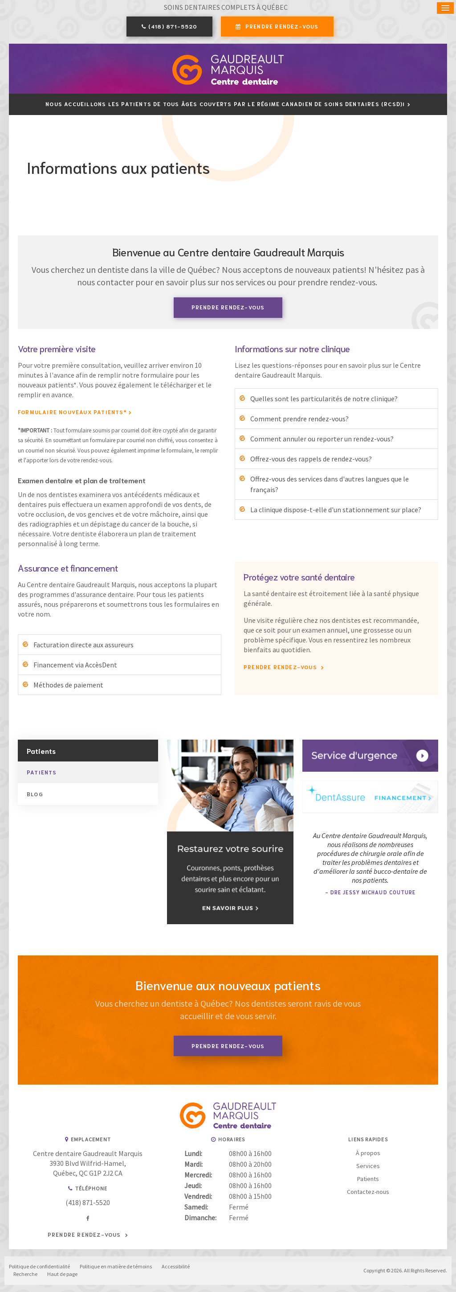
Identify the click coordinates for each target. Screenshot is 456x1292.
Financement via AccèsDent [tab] (75, 665)
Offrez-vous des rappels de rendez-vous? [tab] (311, 459)
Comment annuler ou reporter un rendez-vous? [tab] (322, 439)
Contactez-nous (368, 1193)
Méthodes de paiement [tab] (68, 685)
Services (368, 1167)
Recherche (25, 1274)
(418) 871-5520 (173, 26)
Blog (35, 794)
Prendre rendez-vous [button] (281, 26)
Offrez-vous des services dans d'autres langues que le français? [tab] (329, 484)
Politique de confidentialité (39, 1267)
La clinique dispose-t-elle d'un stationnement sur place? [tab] (335, 510)
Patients (42, 772)
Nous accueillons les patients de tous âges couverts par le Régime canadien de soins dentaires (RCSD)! (225, 104)
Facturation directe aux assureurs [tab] (83, 645)
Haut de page (62, 1274)
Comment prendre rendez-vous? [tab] (299, 419)
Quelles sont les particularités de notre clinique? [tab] (324, 399)
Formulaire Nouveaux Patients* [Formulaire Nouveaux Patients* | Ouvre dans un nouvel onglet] (72, 412)
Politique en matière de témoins (116, 1267)
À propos (368, 1154)
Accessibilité (176, 1267)
